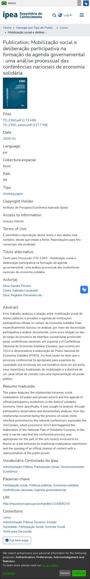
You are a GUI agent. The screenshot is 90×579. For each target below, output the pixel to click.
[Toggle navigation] (81, 15)
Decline (65, 573)
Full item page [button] (17, 540)
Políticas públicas (40, 485)
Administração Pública (18, 467)
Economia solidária (65, 485)
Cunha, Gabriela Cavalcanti (20, 290)
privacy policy (50, 565)
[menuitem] (60, 15)
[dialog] (45, 564)
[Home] (22, 15)
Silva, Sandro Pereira (17, 286)
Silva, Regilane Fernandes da (22, 295)
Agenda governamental (50, 490)
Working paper (13, 194)
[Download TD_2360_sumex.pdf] (25, 125)
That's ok (79, 573)
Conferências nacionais (18, 490)
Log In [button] (68, 15)
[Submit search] (53, 15)
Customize (9, 573)
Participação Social (46, 467)
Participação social (15, 485)
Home (7, 28)
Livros (64, 28)
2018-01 (9, 139)
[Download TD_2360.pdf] (19, 120)
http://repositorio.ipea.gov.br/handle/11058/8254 (36, 504)
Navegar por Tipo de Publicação (35, 28)
